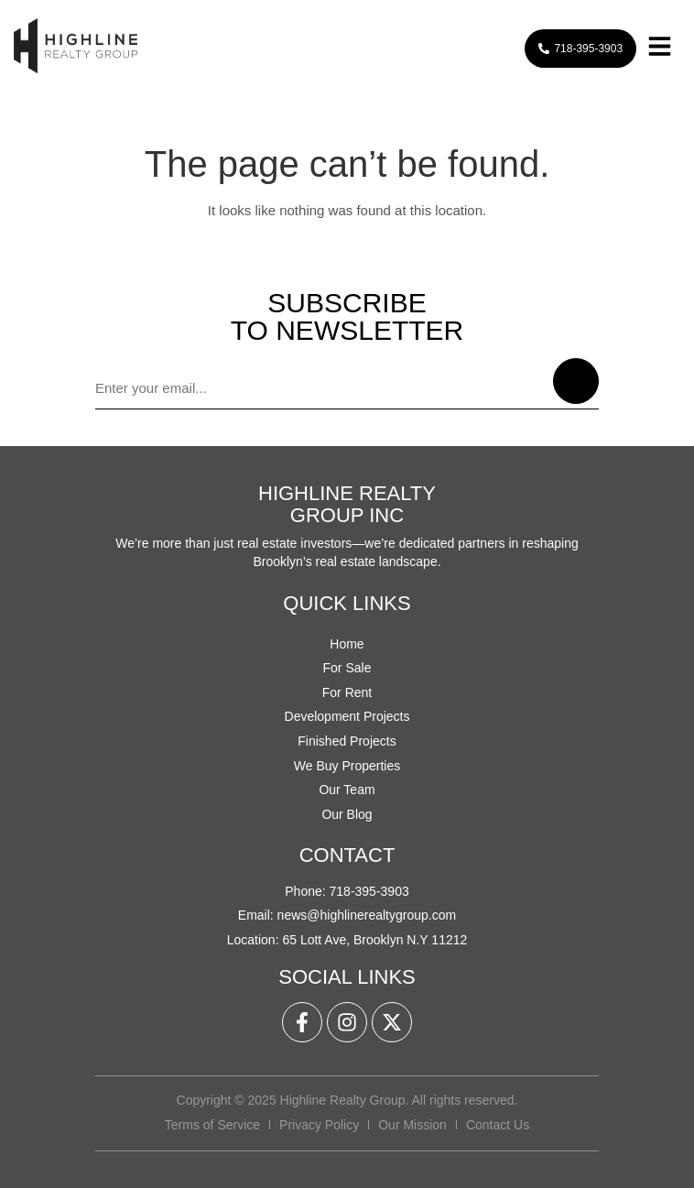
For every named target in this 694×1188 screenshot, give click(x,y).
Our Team (346, 789)
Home (346, 644)
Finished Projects (347, 741)
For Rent (347, 692)
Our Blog (346, 814)
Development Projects (347, 716)
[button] (659, 49)
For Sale (347, 667)
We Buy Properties (347, 765)
